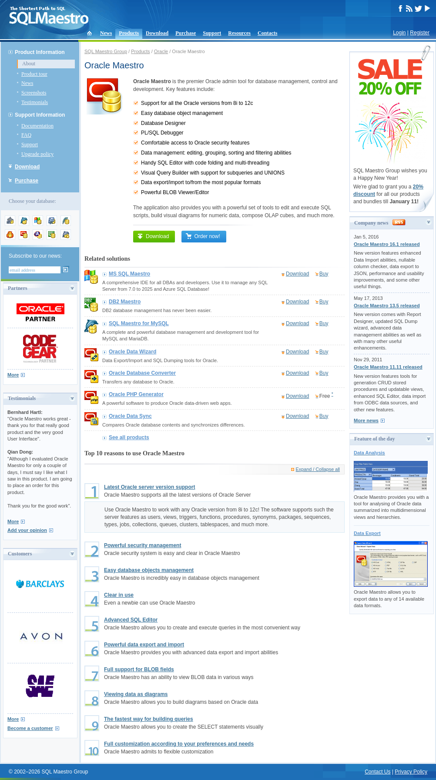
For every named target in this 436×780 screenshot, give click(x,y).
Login (399, 33)
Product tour (34, 74)
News (106, 33)
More (13, 374)
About (28, 64)
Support (212, 33)
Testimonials (34, 102)
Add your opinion (27, 530)
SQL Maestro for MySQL (139, 323)
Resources (239, 33)
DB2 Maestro (125, 302)
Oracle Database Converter (142, 373)
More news (366, 420)
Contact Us (377, 772)
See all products (129, 437)
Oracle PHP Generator (136, 394)
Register (419, 33)
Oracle (161, 51)
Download (157, 33)
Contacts (267, 33)
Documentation (37, 126)
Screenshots (33, 93)
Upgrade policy (37, 154)
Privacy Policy (411, 772)
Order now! (202, 236)
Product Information (40, 52)
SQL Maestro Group (105, 51)
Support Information (40, 115)
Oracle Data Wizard (132, 352)
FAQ (26, 135)
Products (129, 33)
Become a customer (30, 728)
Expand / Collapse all (318, 469)
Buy (324, 274)
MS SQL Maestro (129, 274)
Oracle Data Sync (130, 416)
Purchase (185, 33)
